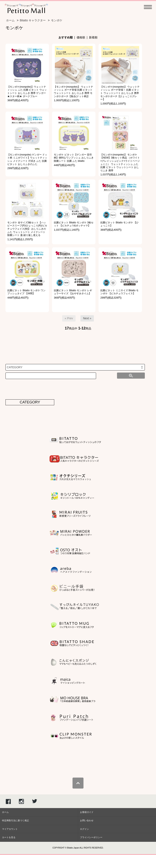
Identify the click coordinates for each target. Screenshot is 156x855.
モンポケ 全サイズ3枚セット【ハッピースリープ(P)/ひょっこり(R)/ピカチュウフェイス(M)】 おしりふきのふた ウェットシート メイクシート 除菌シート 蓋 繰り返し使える (27, 229)
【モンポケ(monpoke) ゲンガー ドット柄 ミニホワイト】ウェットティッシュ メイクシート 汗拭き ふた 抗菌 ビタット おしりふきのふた (27, 159)
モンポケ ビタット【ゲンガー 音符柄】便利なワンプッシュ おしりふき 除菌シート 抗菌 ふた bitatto (73, 157)
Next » (87, 318)
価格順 (81, 37)
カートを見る (8, 837)
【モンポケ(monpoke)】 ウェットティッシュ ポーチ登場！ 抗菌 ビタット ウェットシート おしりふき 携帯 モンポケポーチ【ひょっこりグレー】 (120, 93)
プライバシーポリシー (91, 837)
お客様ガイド (86, 812)
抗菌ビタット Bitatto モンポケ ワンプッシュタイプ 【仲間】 (26, 292)
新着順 (93, 37)
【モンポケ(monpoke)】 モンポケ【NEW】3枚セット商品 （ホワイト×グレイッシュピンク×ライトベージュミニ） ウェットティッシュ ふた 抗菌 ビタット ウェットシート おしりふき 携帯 (120, 162)
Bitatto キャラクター (33, 20)
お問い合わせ (86, 820)
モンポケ (56, 20)
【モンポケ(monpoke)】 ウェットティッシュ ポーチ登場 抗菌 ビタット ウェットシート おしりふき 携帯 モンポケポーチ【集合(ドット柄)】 (73, 91)
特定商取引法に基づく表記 (15, 820)
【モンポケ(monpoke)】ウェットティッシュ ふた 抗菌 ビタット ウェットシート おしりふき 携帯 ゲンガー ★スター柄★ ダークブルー (27, 91)
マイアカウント (10, 829)
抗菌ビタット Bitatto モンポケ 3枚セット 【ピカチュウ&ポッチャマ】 (73, 224)
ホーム (10, 20)
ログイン (84, 829)
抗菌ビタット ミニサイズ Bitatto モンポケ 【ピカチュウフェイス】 (119, 292)
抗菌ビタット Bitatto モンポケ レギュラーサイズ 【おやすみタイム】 (73, 292)
